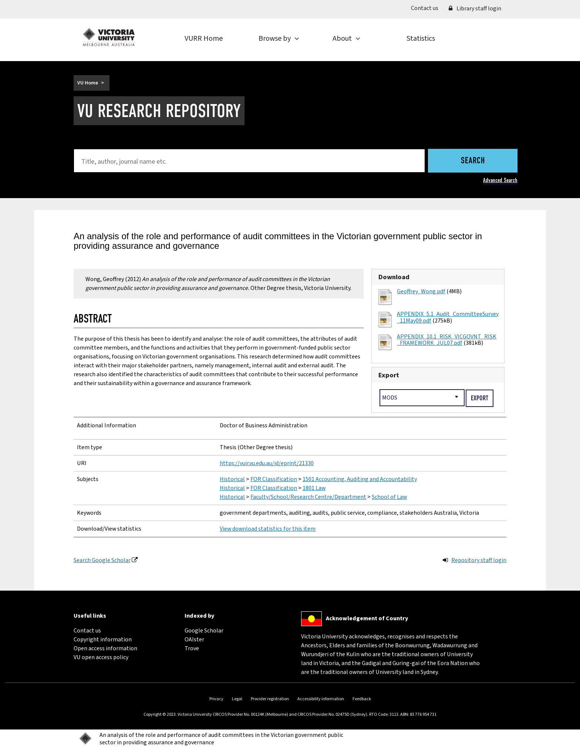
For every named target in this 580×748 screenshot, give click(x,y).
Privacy (216, 699)
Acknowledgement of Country (367, 618)
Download (393, 277)
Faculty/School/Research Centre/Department (308, 497)
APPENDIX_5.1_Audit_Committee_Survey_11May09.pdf (448, 317)
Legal (237, 699)
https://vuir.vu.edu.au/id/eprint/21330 (267, 463)
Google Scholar (204, 631)
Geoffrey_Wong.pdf (421, 291)
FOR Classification (273, 479)
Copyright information (103, 639)
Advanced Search (500, 180)
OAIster (194, 639)
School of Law (389, 497)
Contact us (427, 7)
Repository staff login (478, 560)
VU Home (87, 83)
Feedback (362, 699)
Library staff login (475, 8)
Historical (232, 479)
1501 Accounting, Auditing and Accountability (360, 479)
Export (388, 375)
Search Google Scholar (102, 560)
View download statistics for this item (268, 529)
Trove (192, 648)
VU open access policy (101, 657)
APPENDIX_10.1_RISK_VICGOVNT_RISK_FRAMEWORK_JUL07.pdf (446, 340)
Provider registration (270, 699)
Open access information (105, 648)
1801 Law (314, 488)
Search (473, 161)
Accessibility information (320, 699)
